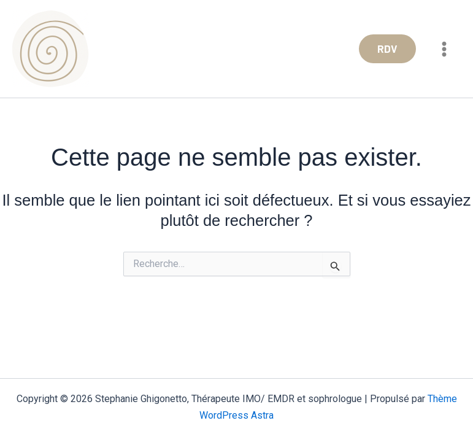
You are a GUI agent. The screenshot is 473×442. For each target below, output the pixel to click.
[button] (387, 48)
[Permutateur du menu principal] (444, 49)
